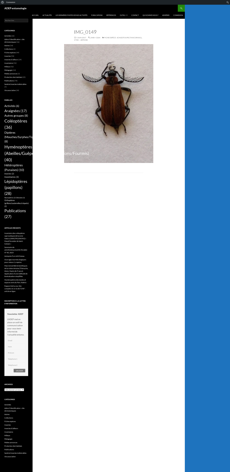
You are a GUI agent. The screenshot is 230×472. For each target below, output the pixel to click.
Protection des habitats (13, 77)
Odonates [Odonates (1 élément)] (20, 198)
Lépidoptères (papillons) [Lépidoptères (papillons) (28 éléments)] (15, 187)
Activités (7, 36)
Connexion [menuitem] (10, 2)
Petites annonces (10, 74)
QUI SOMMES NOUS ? (150, 15)
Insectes (7, 56)
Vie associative (10, 90)
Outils (122, 15)
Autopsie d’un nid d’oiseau (14, 256)
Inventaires (8, 63)
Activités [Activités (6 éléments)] (11, 106)
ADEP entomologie (15, 8)
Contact (135, 15)
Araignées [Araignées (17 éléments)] (15, 111)
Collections (8, 49)
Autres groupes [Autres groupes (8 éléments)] (16, 115)
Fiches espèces (10, 52)
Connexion (178, 15)
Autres (7, 45)
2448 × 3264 (95, 37)
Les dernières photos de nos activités (71, 15)
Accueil (35, 15)
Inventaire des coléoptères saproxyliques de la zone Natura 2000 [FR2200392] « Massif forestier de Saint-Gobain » (15, 238)
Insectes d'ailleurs (11, 59)
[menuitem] (2, 2)
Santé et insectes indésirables (15, 84)
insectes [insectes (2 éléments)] (9, 173)
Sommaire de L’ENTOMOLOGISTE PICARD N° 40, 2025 (15, 250)
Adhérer (165, 15)
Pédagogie (8, 70)
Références (111, 15)
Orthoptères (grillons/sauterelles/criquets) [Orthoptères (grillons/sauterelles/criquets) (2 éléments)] (16, 203)
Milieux (7, 67)
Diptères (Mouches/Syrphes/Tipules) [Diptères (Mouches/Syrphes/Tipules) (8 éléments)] (21, 137)
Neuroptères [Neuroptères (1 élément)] (9, 198)
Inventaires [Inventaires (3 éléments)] (11, 177)
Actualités (47, 15)
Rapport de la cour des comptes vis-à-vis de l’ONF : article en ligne (14, 288)
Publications (97, 15)
